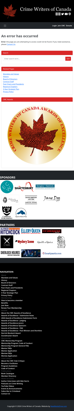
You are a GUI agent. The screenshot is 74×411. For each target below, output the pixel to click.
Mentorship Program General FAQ (15, 346)
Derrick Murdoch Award (11, 333)
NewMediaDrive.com (59, 406)
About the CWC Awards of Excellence (16, 313)
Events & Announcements (11, 388)
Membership (6, 298)
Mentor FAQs (6, 348)
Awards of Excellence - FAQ (12, 328)
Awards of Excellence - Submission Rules (17, 315)
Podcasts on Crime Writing (12, 383)
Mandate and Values (11, 74)
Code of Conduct (8, 368)
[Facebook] (57, 14)
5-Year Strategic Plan (11, 89)
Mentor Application (9, 351)
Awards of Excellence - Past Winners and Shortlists (21, 330)
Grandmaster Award (9, 336)
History (6, 76)
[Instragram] (59, 14)
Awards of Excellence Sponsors (13, 325)
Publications (6, 371)
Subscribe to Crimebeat (10, 391)
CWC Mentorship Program (11, 341)
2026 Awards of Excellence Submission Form (19, 318)
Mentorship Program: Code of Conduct (16, 343)
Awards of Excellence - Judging (13, 320)
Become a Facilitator (9, 363)
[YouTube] (66, 14)
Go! (68, 59)
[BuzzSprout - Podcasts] (69, 14)
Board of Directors (10, 79)
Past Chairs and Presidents (13, 84)
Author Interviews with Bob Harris (15, 381)
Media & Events (7, 378)
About (3, 275)
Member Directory (8, 376)
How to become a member (12, 300)
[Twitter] (62, 14)
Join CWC (61, 25)
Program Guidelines (9, 366)
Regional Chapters (10, 86)
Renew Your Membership (11, 308)
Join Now (4, 305)
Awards (4, 310)
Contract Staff (8, 81)
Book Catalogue (7, 373)
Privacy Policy (8, 92)
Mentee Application (9, 356)
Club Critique (6, 358)
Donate (69, 25)
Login (54, 25)
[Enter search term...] (34, 59)
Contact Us (11, 44)
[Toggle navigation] (5, 26)
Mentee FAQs (6, 353)
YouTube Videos (7, 386)
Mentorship (6, 338)
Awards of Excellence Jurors (12, 323)
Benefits (4, 303)
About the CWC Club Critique (13, 361)
